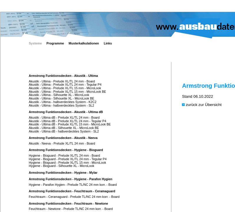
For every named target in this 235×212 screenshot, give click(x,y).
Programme (55, 43)
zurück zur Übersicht (203, 104)
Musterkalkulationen (84, 43)
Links (108, 43)
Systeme (35, 43)
